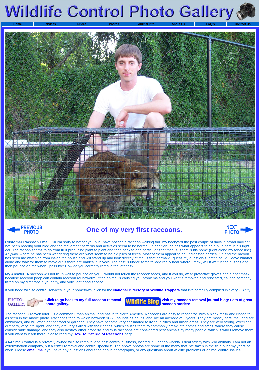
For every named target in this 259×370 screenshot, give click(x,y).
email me (35, 350)
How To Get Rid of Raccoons (99, 334)
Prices (81, 24)
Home (17, 24)
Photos (114, 24)
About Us (178, 24)
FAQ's (210, 24)
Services (50, 24)
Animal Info (146, 24)
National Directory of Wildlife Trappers (146, 290)
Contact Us (242, 24)
